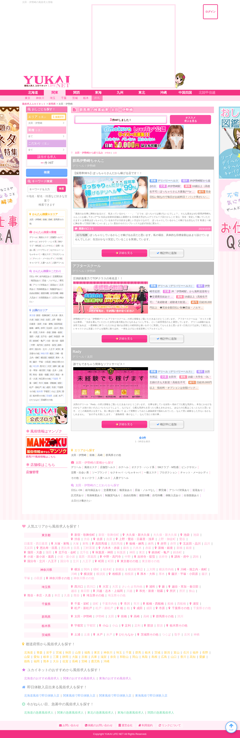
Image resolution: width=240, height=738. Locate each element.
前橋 (45, 219)
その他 (59, 258)
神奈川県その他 (59, 578)
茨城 (157, 652)
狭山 (192, 590)
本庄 (57, 595)
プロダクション (168, 472)
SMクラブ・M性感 (167, 467)
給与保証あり (45, 276)
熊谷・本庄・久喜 (39, 595)
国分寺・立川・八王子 (44, 349)
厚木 (162, 573)
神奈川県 (45, 353)
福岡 (37, 661)
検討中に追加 (167, 252)
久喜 (67, 595)
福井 (195, 652)
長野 (205, 652)
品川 (207, 543)
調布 (196, 556)
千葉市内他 (109, 603)
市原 (54, 387)
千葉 (129, 652)
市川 (41, 383)
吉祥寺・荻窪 (50, 345)
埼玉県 (36, 366)
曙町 (96, 569)
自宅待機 (54, 293)
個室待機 (45, 293)
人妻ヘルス (46, 263)
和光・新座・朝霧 (41, 374)
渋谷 (42, 319)
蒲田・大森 (34, 336)
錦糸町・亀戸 (39, 341)
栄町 (95, 603)
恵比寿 (65, 547)
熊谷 (76, 595)
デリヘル (33, 237)
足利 (58, 391)
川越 (129, 590)
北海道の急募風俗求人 (38, 712)
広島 (164, 656)
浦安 (59, 383)
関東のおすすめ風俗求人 (79, 678)
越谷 (74, 590)
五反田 (28, 547)
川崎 (74, 573)
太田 (115, 153)
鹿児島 (95, 661)
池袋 (37, 319)
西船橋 (181, 603)
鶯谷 (182, 539)
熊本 (46, 661)
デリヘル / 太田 (83, 356)
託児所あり (77, 495)
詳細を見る (124, 252)
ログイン (210, 11)
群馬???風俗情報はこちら (46, 447)
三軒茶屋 (89, 547)
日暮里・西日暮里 (36, 543)
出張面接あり (45, 297)
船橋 (170, 603)
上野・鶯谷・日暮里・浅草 (136, 539)
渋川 (180, 616)
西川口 (43, 366)
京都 (84, 656)
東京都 (32, 315)
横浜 (51, 353)
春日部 (85, 590)
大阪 (75, 656)
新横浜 (119, 569)
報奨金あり (36, 280)
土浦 (55, 396)
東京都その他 (129, 561)
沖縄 (106, 661)
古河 (187, 634)
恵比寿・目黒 (48, 547)
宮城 (59, 652)
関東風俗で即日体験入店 (79, 695)
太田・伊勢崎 (35, 219)
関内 (87, 569)
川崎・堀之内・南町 (193, 569)
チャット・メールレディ (43, 258)
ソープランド (43, 250)
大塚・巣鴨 (47, 324)
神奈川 (108, 652)
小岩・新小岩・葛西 (55, 341)
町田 (58, 349)
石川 (186, 652)
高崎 (50, 219)
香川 (183, 656)
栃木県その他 (39, 396)
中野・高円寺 (37, 345)
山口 (174, 656)
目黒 (76, 547)
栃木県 (40, 391)
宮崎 (84, 661)
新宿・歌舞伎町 (43, 315)
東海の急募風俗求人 (130, 712)
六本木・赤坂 (45, 332)
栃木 (148, 652)
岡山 (135, 656)
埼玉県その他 (45, 379)
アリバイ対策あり (41, 285)
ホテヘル (33, 241)
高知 (193, 656)
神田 (132, 552)
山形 (78, 652)
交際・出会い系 (80, 472)
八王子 (86, 561)
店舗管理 (32, 472)
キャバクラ (34, 263)
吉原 (48, 319)
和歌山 (124, 656)
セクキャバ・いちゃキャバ (125, 472)
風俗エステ (44, 237)
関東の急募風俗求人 (70, 712)
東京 (142, 552)
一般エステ (46, 254)
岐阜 (46, 656)
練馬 (151, 543)
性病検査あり (43, 289)
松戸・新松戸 (35, 387)
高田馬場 (58, 324)
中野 (128, 556)
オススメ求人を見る (190, 119)
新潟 (167, 652)
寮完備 (162, 490)
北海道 (28, 652)
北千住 (84, 552)
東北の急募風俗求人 (100, 712)
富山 (177, 652)
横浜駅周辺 (135, 569)
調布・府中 (181, 556)
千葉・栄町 (81, 603)
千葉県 (55, 379)
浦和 (55, 366)
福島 (87, 652)
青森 (39, 652)
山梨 (27, 656)
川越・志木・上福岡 (109, 590)
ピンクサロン (48, 246)
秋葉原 (121, 552)
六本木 (137, 547)
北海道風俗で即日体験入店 (41, 695)
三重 (56, 656)
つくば (166, 634)
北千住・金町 (46, 336)
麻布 (126, 547)
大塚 (76, 543)
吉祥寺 (163, 556)
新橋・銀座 (57, 332)
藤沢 (205, 573)
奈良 (113, 656)
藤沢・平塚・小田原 (42, 362)
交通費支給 (57, 276)
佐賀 (65, 661)
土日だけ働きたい (81, 500)
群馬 (138, 652)
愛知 (37, 656)
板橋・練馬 (34, 328)
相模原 (51, 357)
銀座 (189, 547)
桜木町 (107, 569)
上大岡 (150, 569)
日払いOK (33, 276)
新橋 (179, 547)
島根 (154, 656)
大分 (56, 661)
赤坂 (148, 547)
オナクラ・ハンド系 (47, 241)
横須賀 (44, 357)
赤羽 (43, 328)
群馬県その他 (113, 455)
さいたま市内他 (132, 586)
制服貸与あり (56, 289)
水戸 (60, 396)
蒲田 (48, 552)
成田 (48, 387)
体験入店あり (173, 495)
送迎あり (54, 285)
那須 (150, 625)
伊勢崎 (108, 153)
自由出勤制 (34, 293)
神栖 (196, 634)
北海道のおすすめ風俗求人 (41, 678)
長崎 (75, 661)
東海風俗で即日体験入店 (151, 695)
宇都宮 (47, 391)
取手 (177, 634)
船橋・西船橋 (50, 383)
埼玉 (119, 652)
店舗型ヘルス (56, 237)
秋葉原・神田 (104, 552)
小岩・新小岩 (66, 556)
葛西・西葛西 (87, 556)
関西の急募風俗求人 (161, 712)
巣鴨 (85, 543)
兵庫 (94, 656)
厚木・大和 (147, 573)
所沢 (52, 374)
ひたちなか (34, 400)
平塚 (27, 578)
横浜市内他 (166, 569)
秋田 (68, 652)
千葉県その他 (180, 608)
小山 (53, 391)
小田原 (38, 578)
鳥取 (145, 656)
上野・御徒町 (167, 539)
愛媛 (202, 656)
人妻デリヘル (58, 263)
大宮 (49, 366)
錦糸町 (177, 552)
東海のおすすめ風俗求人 (115, 678)
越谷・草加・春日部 (185, 586)
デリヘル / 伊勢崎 (84, 165)
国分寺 (64, 561)
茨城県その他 (46, 400)
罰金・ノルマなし (50, 280)
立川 (76, 561)
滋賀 (103, 656)
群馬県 (46, 616)
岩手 (49, 652)
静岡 (65, 656)
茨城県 (49, 396)
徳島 (27, 661)
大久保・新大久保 (138, 534)
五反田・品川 (52, 328)
